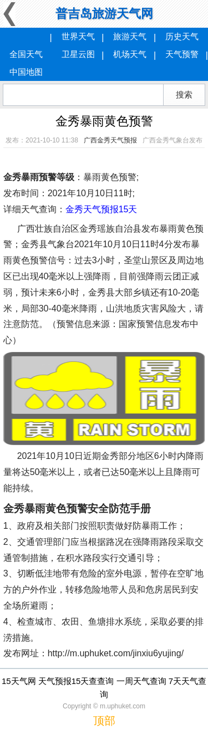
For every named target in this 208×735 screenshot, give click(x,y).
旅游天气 (129, 36)
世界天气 (78, 36)
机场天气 (129, 54)
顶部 (104, 720)
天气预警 (182, 54)
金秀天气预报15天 (101, 209)
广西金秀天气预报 (110, 140)
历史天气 (182, 36)
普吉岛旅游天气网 (104, 14)
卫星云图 (78, 54)
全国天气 (26, 54)
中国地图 (26, 71)
